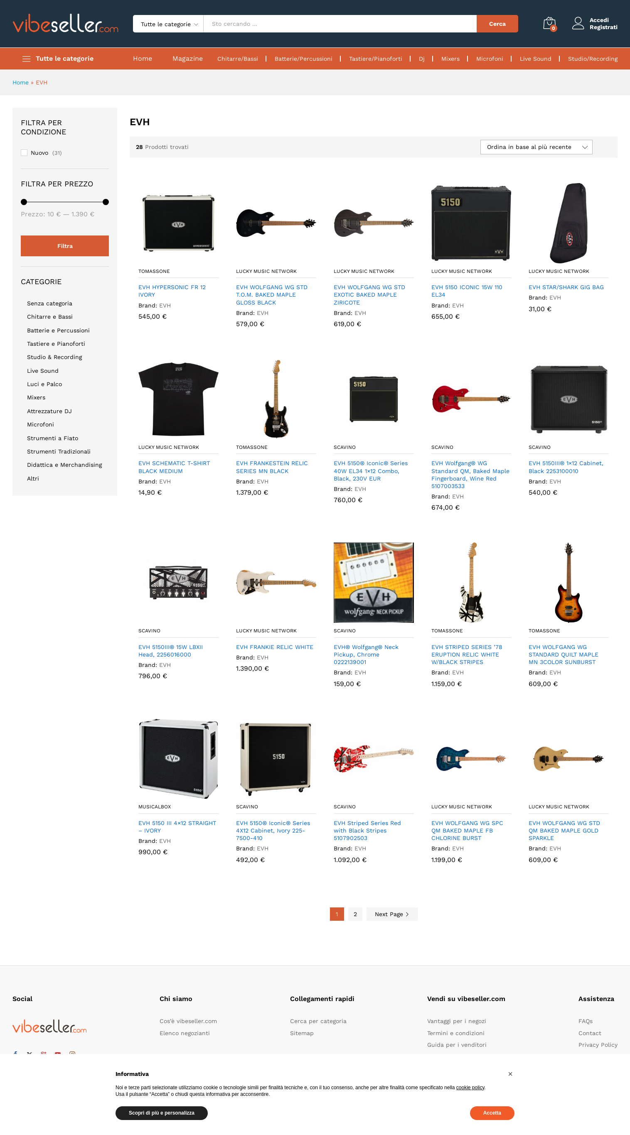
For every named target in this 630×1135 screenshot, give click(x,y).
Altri (33, 478)
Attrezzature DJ (49, 411)
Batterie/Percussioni (303, 58)
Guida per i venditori (457, 1044)
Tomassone (154, 271)
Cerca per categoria (318, 1021)
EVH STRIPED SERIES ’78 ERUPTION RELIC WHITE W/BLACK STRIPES (466, 654)
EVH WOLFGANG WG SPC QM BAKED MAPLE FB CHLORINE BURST (467, 830)
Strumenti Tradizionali (59, 451)
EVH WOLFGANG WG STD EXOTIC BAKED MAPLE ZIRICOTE (369, 294)
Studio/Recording (593, 58)
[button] (510, 1073)
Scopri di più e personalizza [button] (161, 1113)
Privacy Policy (598, 1044)
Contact (589, 1033)
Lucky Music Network (266, 271)
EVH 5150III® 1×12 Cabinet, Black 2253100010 (566, 467)
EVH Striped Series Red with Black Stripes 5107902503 (367, 830)
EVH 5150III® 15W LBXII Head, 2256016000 (170, 651)
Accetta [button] (492, 1113)
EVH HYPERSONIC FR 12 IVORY (172, 291)
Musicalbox (154, 807)
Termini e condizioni (456, 1033)
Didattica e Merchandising (64, 464)
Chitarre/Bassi (237, 58)
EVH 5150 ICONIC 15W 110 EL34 (466, 291)
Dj (422, 58)
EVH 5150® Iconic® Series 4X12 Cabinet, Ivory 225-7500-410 (273, 830)
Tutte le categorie (65, 58)
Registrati (604, 27)
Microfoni (489, 58)
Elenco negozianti (185, 1033)
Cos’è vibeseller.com (188, 1021)
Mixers (450, 58)
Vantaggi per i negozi (456, 1021)
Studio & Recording (54, 357)
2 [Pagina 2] (355, 914)
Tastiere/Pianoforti (375, 58)
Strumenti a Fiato (52, 438)
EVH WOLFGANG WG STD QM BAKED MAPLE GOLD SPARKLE (564, 830)
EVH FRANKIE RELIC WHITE (274, 647)
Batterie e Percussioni (58, 330)
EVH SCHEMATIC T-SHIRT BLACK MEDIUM (174, 467)
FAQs (585, 1021)
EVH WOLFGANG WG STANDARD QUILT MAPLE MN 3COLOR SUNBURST (563, 654)
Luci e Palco (44, 384)
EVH (165, 305)
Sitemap (302, 1033)
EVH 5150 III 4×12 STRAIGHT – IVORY (177, 827)
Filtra (65, 246)
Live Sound (535, 58)
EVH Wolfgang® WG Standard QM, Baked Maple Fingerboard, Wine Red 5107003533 (470, 474)
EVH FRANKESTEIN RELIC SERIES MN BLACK (272, 467)
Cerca (497, 23)
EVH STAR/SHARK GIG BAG (566, 287)
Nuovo (39, 152)
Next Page (392, 914)
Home (142, 58)
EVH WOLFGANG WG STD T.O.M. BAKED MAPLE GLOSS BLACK (272, 294)
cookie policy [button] (470, 1087)
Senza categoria (49, 303)
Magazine (187, 58)
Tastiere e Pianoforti (56, 343)
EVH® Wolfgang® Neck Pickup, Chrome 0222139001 (366, 654)
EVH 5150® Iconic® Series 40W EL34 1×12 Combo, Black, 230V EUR (371, 470)
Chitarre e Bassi (50, 316)
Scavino (345, 447)
